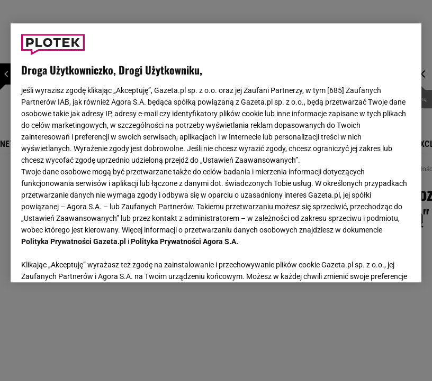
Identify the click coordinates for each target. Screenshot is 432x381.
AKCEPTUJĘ (374, 261)
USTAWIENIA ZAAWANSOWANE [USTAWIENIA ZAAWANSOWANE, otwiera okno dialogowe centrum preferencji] (90, 261)
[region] (216, 152)
